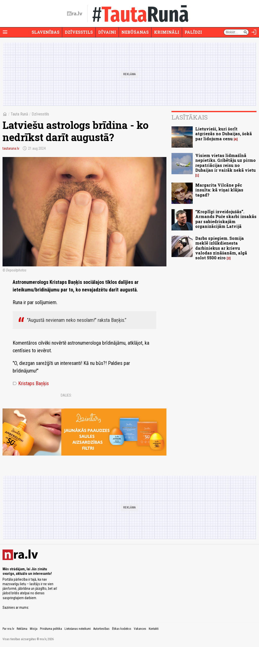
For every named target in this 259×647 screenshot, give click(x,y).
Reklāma (22, 629)
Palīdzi (193, 32)
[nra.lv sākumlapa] (74, 13)
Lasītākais (189, 117)
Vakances (140, 629)
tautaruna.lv (11, 148)
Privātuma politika (51, 629)
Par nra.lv (8, 629)
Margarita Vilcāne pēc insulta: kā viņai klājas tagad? (219, 189)
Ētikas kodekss (121, 629)
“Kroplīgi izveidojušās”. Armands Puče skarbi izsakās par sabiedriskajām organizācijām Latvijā (225, 219)
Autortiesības (101, 629)
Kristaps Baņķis (31, 383)
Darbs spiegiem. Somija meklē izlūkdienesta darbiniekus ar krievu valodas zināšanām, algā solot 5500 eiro (221, 248)
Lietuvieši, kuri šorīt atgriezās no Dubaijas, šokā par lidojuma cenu (223, 133)
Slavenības (45, 32)
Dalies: (66, 395)
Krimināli (166, 32)
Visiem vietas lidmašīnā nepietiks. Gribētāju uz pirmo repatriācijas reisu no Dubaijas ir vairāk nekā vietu (225, 163)
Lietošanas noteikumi (77, 629)
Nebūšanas (135, 32)
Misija (33, 629)
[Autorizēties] (254, 32)
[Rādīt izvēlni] (5, 32)
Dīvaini (107, 32)
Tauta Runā (19, 114)
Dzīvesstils (79, 32)
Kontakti (154, 629)
